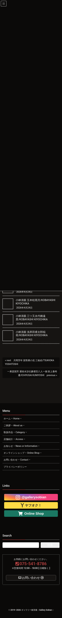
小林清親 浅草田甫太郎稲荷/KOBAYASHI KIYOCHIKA (32, 333)
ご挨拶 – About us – (14, 425)
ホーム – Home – (12, 418)
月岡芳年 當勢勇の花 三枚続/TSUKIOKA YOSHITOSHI (29, 362)
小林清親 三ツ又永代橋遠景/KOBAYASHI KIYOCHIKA (32, 317)
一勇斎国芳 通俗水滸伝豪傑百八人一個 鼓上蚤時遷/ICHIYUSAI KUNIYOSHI (32, 373)
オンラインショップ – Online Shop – (22, 453)
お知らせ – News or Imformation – (22, 446)
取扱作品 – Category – (15, 432)
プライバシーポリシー (15, 466)
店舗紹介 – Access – (14, 439)
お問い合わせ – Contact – (17, 459)
